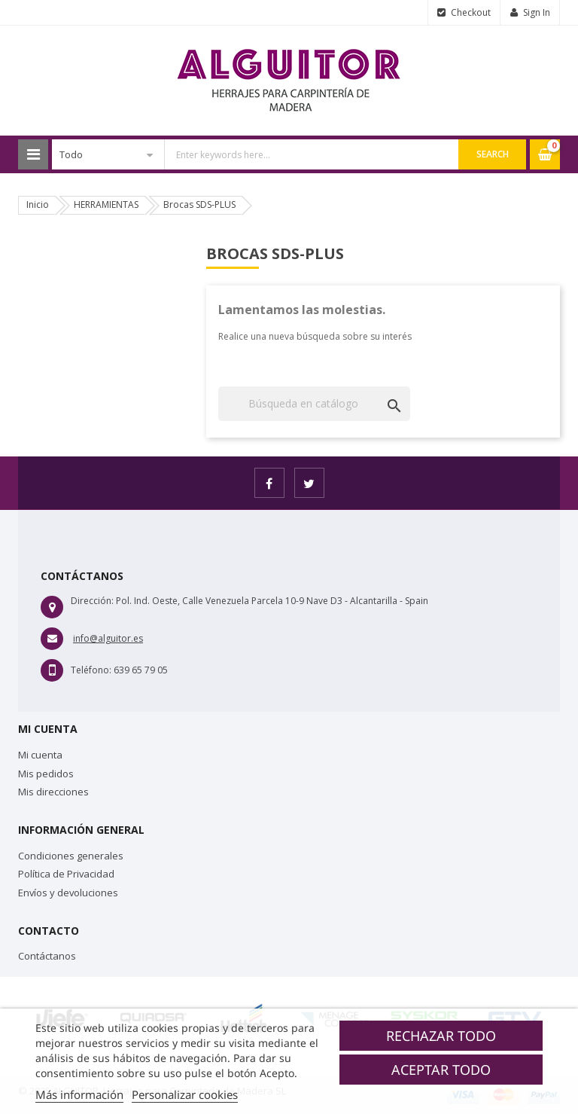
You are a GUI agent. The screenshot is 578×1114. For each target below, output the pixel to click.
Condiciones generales (70, 855)
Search (492, 154)
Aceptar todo (441, 1070)
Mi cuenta (40, 754)
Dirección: (92, 600)
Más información (79, 1094)
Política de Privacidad (66, 874)
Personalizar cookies (185, 1094)
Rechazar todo (441, 1036)
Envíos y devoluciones (68, 892)
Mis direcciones (53, 791)
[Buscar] (314, 403)
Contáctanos (47, 956)
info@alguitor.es (108, 638)
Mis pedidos (46, 773)
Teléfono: (91, 670)
